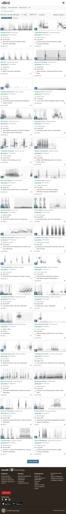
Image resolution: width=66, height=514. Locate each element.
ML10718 (3, 335)
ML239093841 (4, 365)
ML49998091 (4, 73)
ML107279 (3, 454)
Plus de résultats (33, 461)
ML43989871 (4, 251)
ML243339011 (38, 194)
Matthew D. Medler (8, 242)
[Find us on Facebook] (2, 499)
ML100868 (37, 133)
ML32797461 (37, 395)
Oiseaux (3, 7)
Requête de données (23, 483)
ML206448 (3, 395)
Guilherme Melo (7, 155)
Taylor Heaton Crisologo (43, 242)
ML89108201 (37, 280)
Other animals (23, 7)
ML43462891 (37, 454)
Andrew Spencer (41, 37)
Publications (21, 481)
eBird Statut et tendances (24, 476)
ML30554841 (37, 164)
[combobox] (34, 11)
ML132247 (37, 308)
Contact (36, 488)
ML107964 (3, 221)
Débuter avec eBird (39, 484)
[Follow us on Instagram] (9, 499)
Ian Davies (5, 96)
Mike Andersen (40, 301)
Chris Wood (6, 358)
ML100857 (37, 221)
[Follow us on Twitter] (6, 499)
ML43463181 (37, 46)
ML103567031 (4, 105)
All (29, 7)
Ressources (37, 476)
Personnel (37, 481)
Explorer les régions (6, 478)
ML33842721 (4, 46)
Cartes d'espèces (5, 476)
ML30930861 (4, 135)
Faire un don (6, 492)
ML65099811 (4, 192)
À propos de (38, 473)
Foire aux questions (39, 486)
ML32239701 (37, 338)
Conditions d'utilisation (57, 480)
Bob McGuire (6, 386)
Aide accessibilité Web (56, 476)
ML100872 (3, 308)
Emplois (36, 483)
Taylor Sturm (40, 358)
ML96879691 (37, 75)
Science (20, 473)
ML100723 (3, 424)
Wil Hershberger (41, 126)
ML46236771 (4, 278)
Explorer (4, 473)
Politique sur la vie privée (57, 478)
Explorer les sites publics (7, 479)
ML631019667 (4, 162)
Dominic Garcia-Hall (42, 185)
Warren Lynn (6, 37)
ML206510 (37, 251)
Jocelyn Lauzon (40, 96)
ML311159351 (38, 365)
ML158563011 (38, 103)
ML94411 (36, 424)
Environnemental (12, 7)
